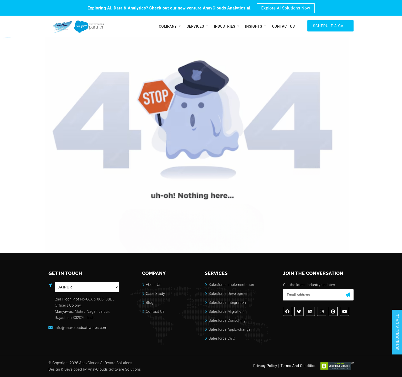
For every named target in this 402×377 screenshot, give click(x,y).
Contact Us (283, 26)
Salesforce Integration (227, 302)
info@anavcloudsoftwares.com (81, 328)
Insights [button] (254, 26)
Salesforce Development (229, 294)
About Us (153, 285)
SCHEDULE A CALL (330, 26)
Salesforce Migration (226, 311)
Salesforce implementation (231, 285)
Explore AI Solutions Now (285, 8)
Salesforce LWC (222, 338)
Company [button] (168, 26)
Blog (149, 302)
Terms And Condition (298, 366)
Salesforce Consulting (227, 320)
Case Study (155, 294)
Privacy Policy (265, 366)
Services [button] (196, 26)
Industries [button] (225, 26)
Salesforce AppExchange (229, 329)
